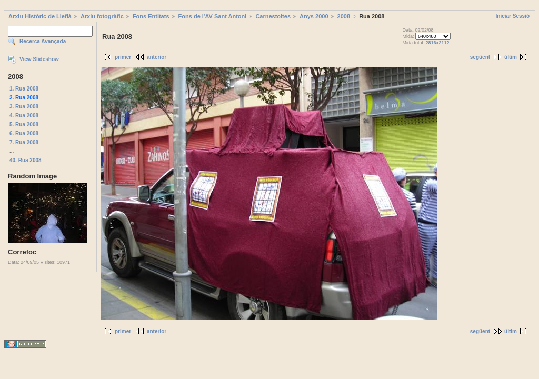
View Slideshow (39, 59)
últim (510, 57)
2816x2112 (437, 42)
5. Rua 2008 (23, 124)
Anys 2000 (314, 16)
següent (480, 57)
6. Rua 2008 (23, 133)
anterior (156, 57)
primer (123, 57)
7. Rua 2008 (23, 142)
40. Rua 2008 (25, 160)
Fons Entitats (151, 16)
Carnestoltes (273, 16)
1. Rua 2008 (23, 89)
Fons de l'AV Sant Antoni (212, 16)
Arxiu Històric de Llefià (40, 16)
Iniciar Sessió (513, 16)
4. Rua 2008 (23, 115)
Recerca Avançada (42, 41)
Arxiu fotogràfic (102, 16)
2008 (343, 16)
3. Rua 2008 (23, 106)
